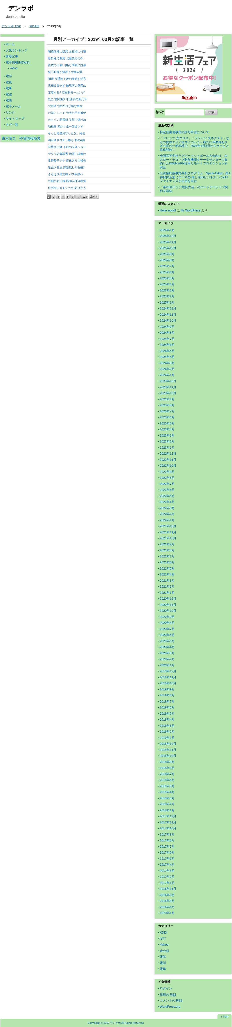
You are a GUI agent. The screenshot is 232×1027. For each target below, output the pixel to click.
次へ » (94, 196)
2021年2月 (167, 586)
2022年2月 (167, 514)
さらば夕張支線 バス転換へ (65, 174)
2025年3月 (167, 290)
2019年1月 (167, 737)
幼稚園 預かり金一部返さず (65, 126)
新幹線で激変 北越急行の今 (65, 58)
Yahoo (13, 68)
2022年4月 (167, 502)
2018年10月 (168, 756)
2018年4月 (167, 792)
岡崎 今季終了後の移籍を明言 (67, 78)
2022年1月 (167, 520)
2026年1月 (167, 230)
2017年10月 (168, 828)
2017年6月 (167, 852)
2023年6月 (167, 417)
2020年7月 (167, 629)
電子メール (13, 106)
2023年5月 (167, 423)
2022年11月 (168, 459)
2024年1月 (167, 375)
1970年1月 (167, 913)
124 (85, 196)
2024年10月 (168, 320)
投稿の (168, 994)
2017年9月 (167, 834)
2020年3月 (167, 653)
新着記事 (12, 56)
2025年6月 (167, 272)
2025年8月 (167, 260)
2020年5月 (167, 641)
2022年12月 (168, 453)
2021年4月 (167, 574)
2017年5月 (167, 858)
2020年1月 (167, 665)
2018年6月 (167, 780)
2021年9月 (167, 544)
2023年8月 (167, 405)
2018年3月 (167, 798)
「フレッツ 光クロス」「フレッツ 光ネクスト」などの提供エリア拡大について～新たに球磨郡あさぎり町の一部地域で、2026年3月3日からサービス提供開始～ (194, 143)
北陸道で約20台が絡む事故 (65, 106)
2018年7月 (167, 774)
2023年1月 (167, 447)
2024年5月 (167, 351)
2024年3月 (167, 363)
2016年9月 (167, 895)
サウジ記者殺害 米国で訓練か (67, 153)
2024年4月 (167, 357)
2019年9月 (167, 689)
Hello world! (168, 210)
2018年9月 (167, 762)
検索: (160, 112)
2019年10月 (168, 683)
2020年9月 (167, 617)
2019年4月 (167, 719)
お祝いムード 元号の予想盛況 (67, 113)
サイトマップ (15, 118)
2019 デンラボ (112, 1022)
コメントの (171, 1000)
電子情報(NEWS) (17, 62)
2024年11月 (168, 314)
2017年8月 (167, 840)
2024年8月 (167, 332)
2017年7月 (167, 846)
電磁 (9, 100)
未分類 (164, 950)
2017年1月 (167, 883)
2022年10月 (168, 465)
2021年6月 (167, 562)
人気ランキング (16, 50)
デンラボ (21, 8)
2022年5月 (167, 496)
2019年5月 (167, 713)
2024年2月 (167, 369)
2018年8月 (167, 768)
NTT (163, 938)
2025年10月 (168, 248)
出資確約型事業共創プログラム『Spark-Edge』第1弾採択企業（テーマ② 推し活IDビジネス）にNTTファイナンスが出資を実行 (195, 177)
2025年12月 (168, 236)
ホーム (10, 44)
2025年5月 (167, 278)
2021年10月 (168, 538)
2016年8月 (167, 901)
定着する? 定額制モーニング (66, 92)
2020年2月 (167, 659)
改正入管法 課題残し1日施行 (66, 167)
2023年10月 (168, 393)
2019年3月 (167, 725)
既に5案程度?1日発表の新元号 (67, 99)
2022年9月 (167, 471)
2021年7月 (167, 556)
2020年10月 (168, 610)
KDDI (163, 932)
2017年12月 (168, 816)
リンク (10, 112)
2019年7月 (167, 701)
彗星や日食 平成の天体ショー (67, 147)
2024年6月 (167, 344)
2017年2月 (167, 876)
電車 (9, 88)
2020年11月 (168, 604)
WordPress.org (170, 1006)
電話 (9, 76)
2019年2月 (167, 731)
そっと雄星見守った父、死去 (66, 133)
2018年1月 (167, 810)
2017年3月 (167, 870)
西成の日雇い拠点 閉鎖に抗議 (67, 65)
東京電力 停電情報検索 (21, 138)
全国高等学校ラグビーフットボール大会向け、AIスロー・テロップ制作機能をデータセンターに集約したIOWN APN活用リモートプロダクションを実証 (194, 161)
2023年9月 (167, 399)
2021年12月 (168, 526)
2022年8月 (167, 477)
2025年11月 (168, 242)
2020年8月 (167, 623)
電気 (9, 82)
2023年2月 (167, 441)
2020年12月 (168, 598)
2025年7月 (167, 266)
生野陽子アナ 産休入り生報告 (67, 160)
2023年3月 (167, 435)
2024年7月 (167, 339)
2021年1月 (167, 592)
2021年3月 (167, 580)
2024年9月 (167, 326)
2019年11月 (168, 677)
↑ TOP (224, 1016)
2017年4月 (167, 864)
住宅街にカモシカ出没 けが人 (67, 187)
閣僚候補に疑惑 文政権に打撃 (67, 51)
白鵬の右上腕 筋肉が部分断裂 (67, 181)
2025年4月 (167, 284)
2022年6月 (167, 490)
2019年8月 (167, 695)
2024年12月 (168, 308)
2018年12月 (168, 743)
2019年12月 (168, 671)
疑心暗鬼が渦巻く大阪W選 (65, 72)
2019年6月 (167, 707)
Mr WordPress (190, 210)
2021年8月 (167, 550)
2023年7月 (167, 411)
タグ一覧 (12, 124)
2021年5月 (167, 568)
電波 (9, 94)
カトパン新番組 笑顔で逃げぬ (67, 119)
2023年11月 (168, 387)
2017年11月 (168, 822)
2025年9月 (167, 254)
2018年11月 (168, 750)
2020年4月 (167, 647)
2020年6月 (167, 635)
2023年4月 (167, 429)
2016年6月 (167, 907)
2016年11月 (168, 888)
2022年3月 (167, 508)
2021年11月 (168, 532)
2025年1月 (167, 302)
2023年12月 (168, 381)
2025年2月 (167, 296)
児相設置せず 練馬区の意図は (67, 85)
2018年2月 (167, 804)
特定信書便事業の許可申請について (184, 132)
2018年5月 (167, 786)
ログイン (166, 988)
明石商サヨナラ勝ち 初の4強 (66, 140)
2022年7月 (167, 484)
